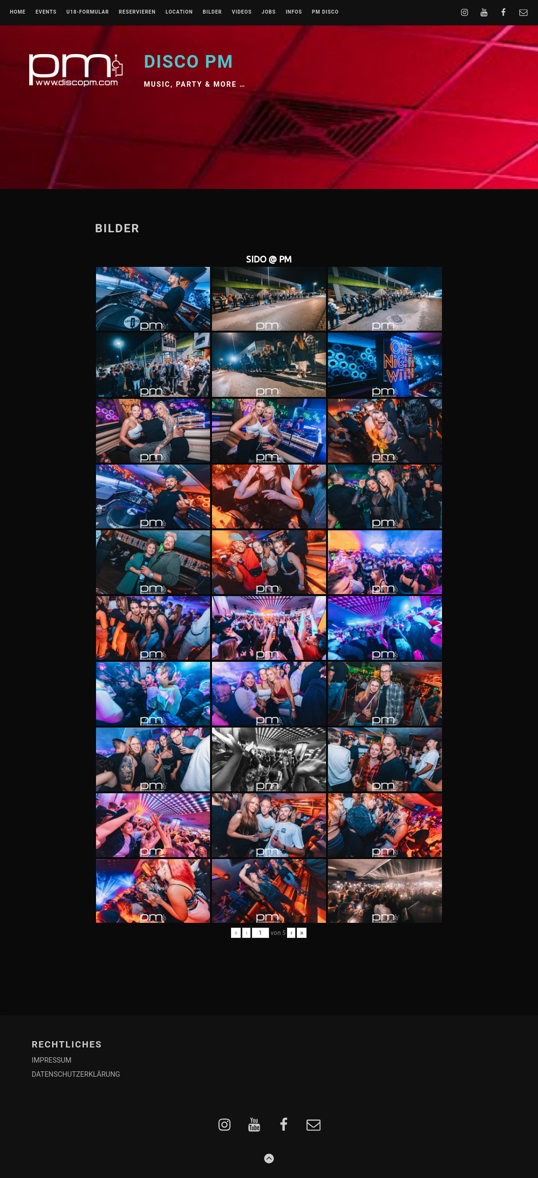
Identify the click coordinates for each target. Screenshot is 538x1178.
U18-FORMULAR (87, 12)
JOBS (269, 12)
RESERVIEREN (137, 12)
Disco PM (188, 62)
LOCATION (179, 12)
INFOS (294, 12)
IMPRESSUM (52, 1060)
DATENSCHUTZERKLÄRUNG (76, 1074)
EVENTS (46, 12)
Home (18, 12)
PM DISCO (325, 12)
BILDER (212, 12)
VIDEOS (242, 12)
